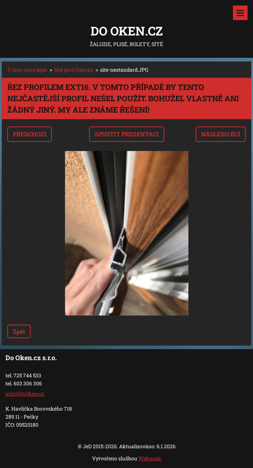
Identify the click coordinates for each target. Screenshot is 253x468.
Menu (240, 12)
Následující (220, 134)
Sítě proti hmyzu (73, 69)
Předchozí (29, 134)
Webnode (149, 458)
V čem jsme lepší (27, 69)
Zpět (19, 331)
